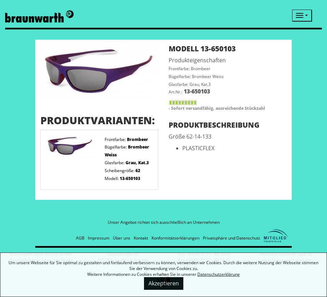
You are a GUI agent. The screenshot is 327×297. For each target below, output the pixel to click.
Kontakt (141, 238)
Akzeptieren (163, 283)
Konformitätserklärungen (175, 238)
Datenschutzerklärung (218, 274)
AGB (80, 238)
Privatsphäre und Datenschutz (231, 238)
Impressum (98, 238)
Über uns (121, 238)
